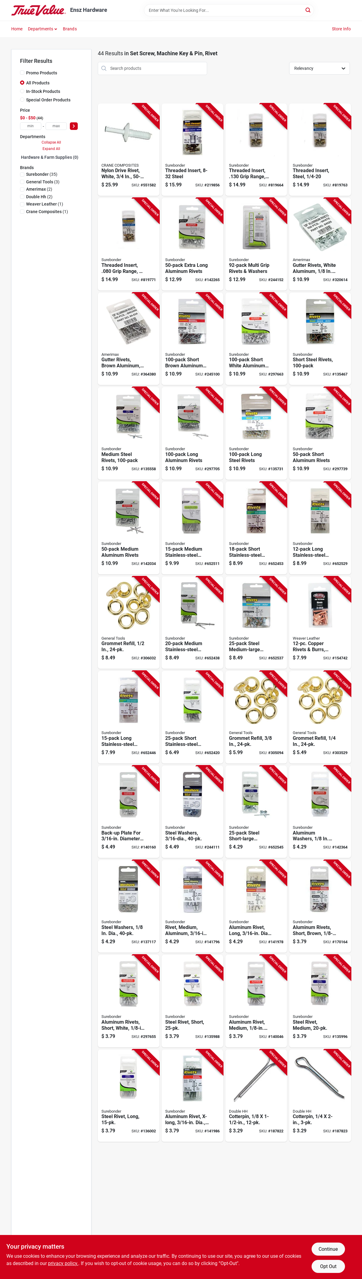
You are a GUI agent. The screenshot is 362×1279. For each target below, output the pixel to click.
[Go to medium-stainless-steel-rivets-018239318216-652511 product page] (192, 528)
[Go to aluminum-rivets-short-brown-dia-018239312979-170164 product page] (320, 906)
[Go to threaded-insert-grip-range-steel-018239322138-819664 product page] (256, 150)
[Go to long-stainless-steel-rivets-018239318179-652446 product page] (128, 717)
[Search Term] (229, 10)
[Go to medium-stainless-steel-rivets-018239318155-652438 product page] (192, 623)
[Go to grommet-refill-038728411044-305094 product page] (256, 717)
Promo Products (41, 72)
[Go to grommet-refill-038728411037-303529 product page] (320, 717)
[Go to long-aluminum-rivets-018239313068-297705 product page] (192, 433)
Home (17, 28)
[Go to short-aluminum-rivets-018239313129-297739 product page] (320, 433)
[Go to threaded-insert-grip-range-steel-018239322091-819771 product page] (128, 244)
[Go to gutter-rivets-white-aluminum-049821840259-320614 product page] (320, 244)
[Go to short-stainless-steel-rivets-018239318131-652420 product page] (192, 717)
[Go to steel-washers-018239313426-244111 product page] (192, 812)
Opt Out (328, 1266)
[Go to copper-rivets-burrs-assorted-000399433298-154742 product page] (320, 623)
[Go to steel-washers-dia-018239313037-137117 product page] (128, 906)
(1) (44, 204)
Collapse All (51, 142)
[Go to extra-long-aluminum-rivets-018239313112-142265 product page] (192, 244)
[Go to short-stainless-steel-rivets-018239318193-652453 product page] (256, 528)
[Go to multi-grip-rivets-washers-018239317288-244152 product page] (256, 244)
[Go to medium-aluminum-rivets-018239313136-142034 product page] (128, 528)
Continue (328, 1249)
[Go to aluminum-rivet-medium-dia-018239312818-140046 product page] (256, 1001)
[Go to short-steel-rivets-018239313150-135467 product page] (320, 339)
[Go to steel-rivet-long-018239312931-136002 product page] (128, 1095)
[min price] (30, 126)
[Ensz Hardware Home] (38, 10)
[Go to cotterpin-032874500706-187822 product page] (256, 1095)
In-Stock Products (43, 91)
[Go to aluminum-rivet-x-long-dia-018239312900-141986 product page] (192, 1095)
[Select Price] (74, 126)
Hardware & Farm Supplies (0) (49, 157)
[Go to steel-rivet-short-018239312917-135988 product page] (192, 1001)
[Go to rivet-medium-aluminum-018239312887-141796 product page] (192, 906)
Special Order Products (48, 99)
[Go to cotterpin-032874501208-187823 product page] (320, 1095)
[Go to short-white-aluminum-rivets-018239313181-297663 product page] (256, 339)
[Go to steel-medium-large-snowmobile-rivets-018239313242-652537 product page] (256, 623)
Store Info (341, 28)
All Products (38, 82)
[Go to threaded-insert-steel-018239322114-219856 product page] (192, 150)
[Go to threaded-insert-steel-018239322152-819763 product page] (320, 150)
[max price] (56, 126)
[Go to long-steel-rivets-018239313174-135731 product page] (256, 433)
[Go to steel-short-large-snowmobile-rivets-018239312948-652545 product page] (256, 812)
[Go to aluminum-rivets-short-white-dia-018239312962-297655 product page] (128, 1001)
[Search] (308, 10)
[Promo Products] (22, 72)
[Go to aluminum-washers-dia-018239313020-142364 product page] (320, 812)
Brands (70, 28)
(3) (43, 181)
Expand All (51, 149)
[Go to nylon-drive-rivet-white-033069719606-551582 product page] (128, 150)
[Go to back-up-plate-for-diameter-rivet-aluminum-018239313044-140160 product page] (128, 812)
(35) (41, 174)
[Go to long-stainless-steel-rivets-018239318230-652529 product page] (320, 528)
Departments (40, 28)
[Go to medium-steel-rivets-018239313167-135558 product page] (128, 433)
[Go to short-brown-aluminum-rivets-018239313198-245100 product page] (192, 339)
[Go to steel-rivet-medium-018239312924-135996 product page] (320, 1001)
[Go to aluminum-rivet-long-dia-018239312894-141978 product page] (256, 906)
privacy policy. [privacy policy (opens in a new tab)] (63, 1263)
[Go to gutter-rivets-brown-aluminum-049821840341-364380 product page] (128, 339)
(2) (39, 189)
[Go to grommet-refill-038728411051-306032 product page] (128, 623)
